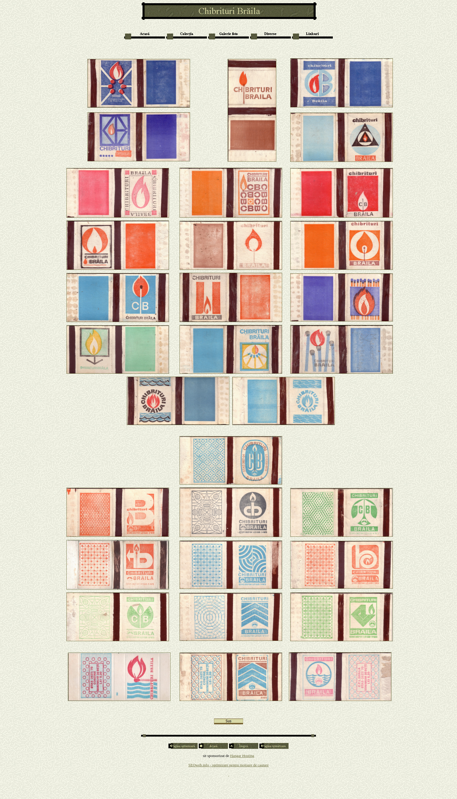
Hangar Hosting (242, 755)
